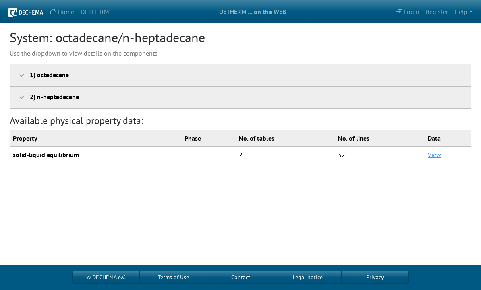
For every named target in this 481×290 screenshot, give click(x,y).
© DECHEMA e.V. (106, 277)
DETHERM (95, 12)
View (434, 155)
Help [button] (461, 12)
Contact (240, 277)
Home (62, 12)
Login (407, 12)
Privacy (375, 277)
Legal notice (308, 277)
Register (437, 12)
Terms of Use (173, 277)
